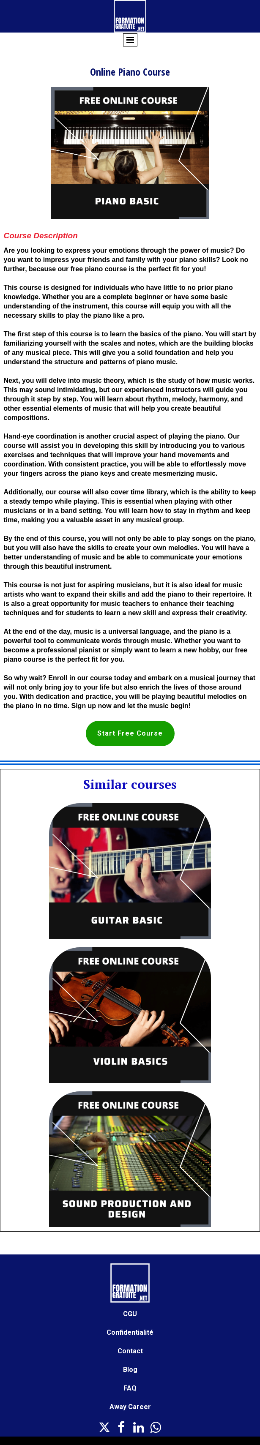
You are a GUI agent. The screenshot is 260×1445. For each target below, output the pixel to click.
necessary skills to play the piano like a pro (72, 315)
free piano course (99, 269)
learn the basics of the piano (155, 334)
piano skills (197, 259)
